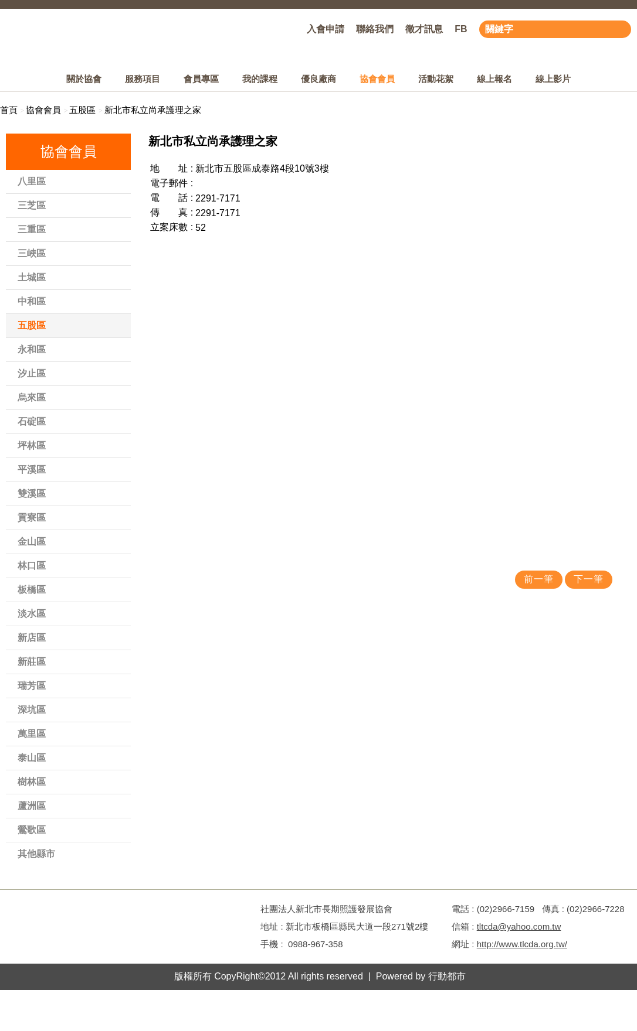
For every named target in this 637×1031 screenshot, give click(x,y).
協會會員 (43, 110)
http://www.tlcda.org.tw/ (522, 944)
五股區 (82, 110)
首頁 (9, 110)
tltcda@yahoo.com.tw (519, 926)
